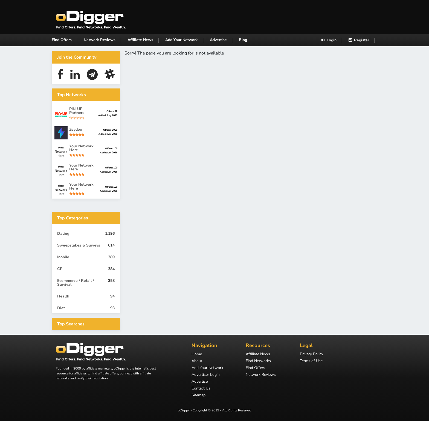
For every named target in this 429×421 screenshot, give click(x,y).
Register (359, 40)
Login (329, 40)
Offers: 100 (111, 148)
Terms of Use (311, 361)
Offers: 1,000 (110, 129)
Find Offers (62, 39)
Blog (243, 39)
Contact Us (201, 388)
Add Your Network (181, 39)
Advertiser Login (206, 375)
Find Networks (258, 361)
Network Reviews (99, 39)
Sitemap (198, 395)
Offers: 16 (111, 111)
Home (197, 354)
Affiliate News (140, 39)
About (197, 361)
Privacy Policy (311, 354)
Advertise (218, 39)
